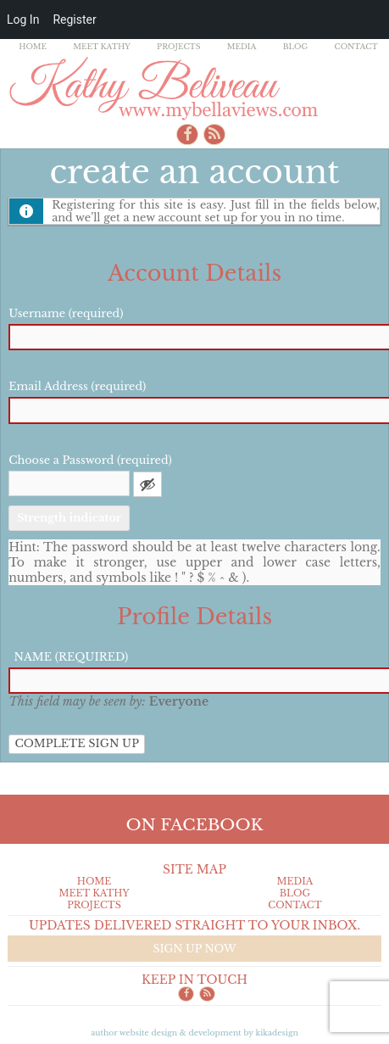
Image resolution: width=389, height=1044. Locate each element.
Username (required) (65, 313)
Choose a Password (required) (90, 460)
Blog (295, 46)
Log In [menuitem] (23, 19)
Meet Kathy (102, 46)
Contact (355, 46)
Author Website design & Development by (194, 1032)
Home (33, 46)
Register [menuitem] (74, 19)
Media (242, 46)
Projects (179, 46)
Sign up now (194, 948)
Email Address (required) (77, 386)
